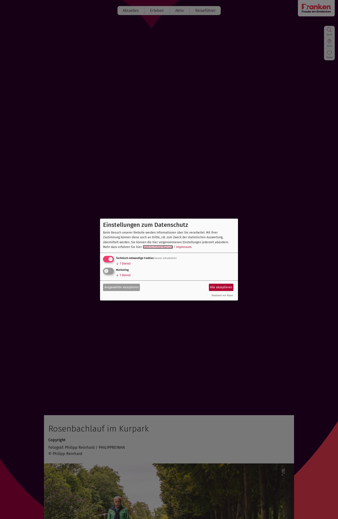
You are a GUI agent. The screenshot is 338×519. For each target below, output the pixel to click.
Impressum (183, 247)
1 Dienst (123, 263)
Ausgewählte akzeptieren (121, 287)
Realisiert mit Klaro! (222, 295)
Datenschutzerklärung (158, 247)
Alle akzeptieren (221, 287)
